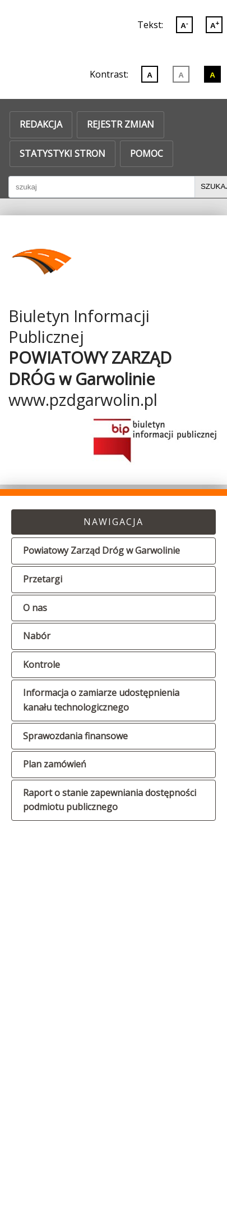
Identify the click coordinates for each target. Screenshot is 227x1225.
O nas (35, 608)
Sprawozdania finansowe (75, 736)
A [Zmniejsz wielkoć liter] (184, 25)
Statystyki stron (62, 153)
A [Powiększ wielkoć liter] (214, 25)
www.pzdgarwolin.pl (82, 399)
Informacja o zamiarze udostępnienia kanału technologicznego (101, 699)
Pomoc (146, 153)
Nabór (36, 636)
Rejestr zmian (120, 124)
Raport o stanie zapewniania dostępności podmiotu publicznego (109, 799)
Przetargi (42, 579)
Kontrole (41, 664)
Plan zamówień (54, 764)
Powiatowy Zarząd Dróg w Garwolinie (101, 550)
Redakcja (41, 124)
